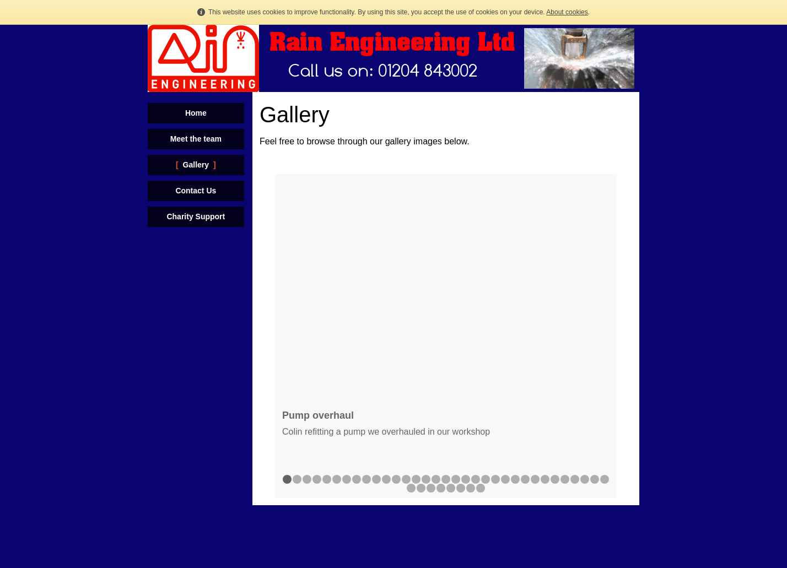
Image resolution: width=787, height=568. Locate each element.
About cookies (566, 12)
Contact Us (195, 190)
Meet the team (196, 138)
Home (196, 113)
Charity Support (195, 216)
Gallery (196, 164)
